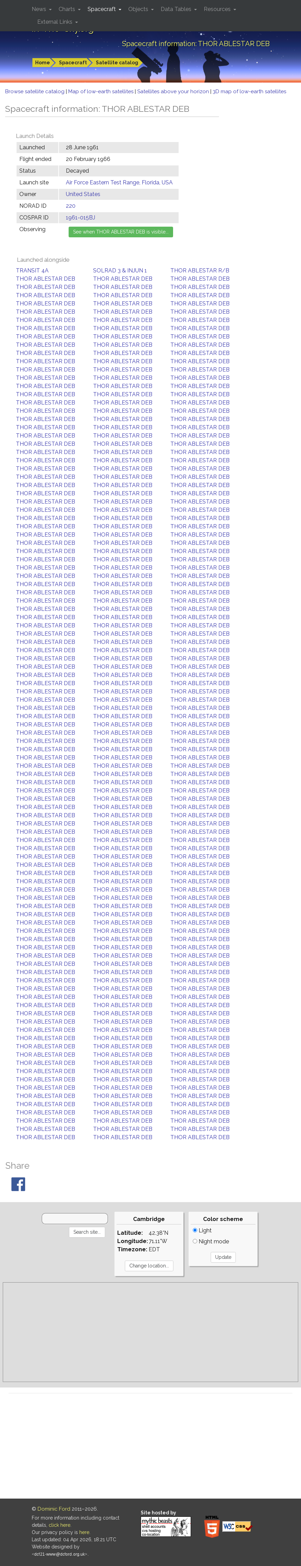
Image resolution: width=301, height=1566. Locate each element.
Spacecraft (73, 62)
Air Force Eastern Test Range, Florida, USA (119, 182)
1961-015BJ (80, 217)
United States (83, 194)
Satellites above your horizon (173, 91)
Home (42, 62)
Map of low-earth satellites (101, 91)
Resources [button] (218, 9)
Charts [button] (68, 9)
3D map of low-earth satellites (249, 91)
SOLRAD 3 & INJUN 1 (120, 270)
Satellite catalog (117, 62)
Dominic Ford (54, 1509)
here (84, 1532)
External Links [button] (55, 22)
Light (202, 1230)
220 (71, 206)
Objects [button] (139, 9)
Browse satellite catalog (35, 91)
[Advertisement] (150, 1332)
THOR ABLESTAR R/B (199, 270)
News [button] (40, 9)
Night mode (211, 1241)
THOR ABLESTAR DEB (45, 279)
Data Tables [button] (177, 9)
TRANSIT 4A (32, 270)
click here (59, 1525)
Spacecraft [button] (102, 9)
